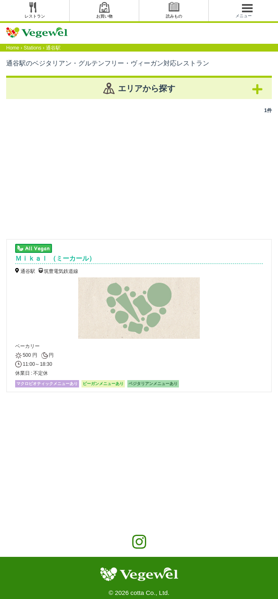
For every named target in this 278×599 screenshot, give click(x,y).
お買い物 (104, 16)
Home (12, 48)
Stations (32, 48)
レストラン (35, 16)
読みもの (174, 16)
